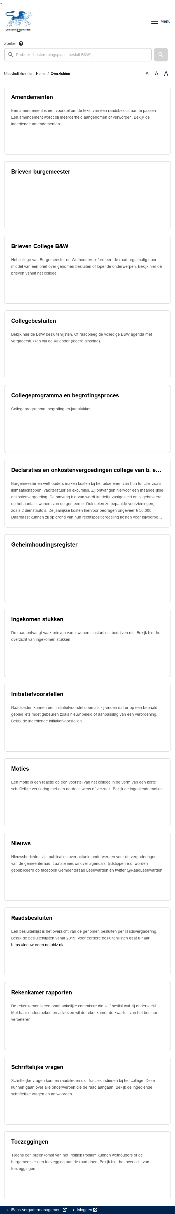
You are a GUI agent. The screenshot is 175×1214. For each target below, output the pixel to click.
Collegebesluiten (33, 321)
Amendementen (32, 97)
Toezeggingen (29, 1142)
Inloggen (86, 1210)
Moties (20, 769)
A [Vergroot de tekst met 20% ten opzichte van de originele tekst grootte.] (156, 74)
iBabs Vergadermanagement (38, 1210)
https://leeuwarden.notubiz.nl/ (37, 945)
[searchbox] (78, 54)
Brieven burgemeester (40, 172)
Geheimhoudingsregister (44, 545)
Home (40, 74)
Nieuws (21, 843)
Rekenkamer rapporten (41, 992)
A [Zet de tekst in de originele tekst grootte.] (147, 73)
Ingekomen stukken (37, 619)
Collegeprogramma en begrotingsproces (65, 395)
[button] (161, 54)
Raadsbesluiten (31, 918)
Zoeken (11, 43)
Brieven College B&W (39, 246)
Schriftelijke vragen (37, 1067)
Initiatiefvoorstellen (37, 694)
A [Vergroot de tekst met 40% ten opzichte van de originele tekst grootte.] (166, 73)
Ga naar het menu (1, 3)
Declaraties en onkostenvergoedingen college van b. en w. (87, 470)
